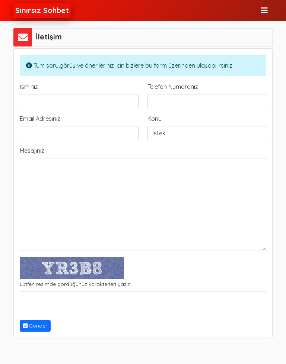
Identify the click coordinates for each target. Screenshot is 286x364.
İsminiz (29, 86)
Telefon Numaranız (172, 86)
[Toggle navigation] (264, 10)
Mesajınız (32, 150)
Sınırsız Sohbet (42, 10)
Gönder (35, 325)
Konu (154, 118)
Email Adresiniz (40, 118)
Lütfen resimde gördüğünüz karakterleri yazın (75, 284)
